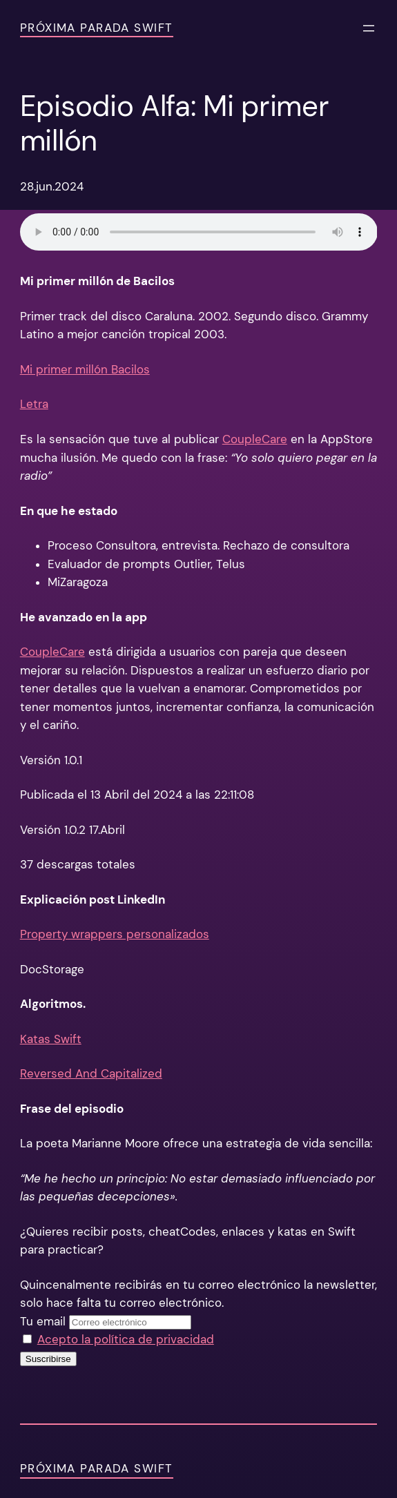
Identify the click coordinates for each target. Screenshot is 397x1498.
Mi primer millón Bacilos (85, 369)
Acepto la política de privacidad (125, 1339)
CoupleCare (254, 439)
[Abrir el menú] (368, 28)
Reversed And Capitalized (91, 1074)
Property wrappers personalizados (114, 934)
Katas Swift (50, 1039)
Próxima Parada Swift (96, 28)
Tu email (43, 1321)
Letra (34, 404)
